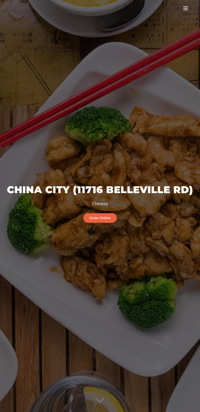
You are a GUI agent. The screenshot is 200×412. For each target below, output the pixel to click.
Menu (185, 8)
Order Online (99, 218)
